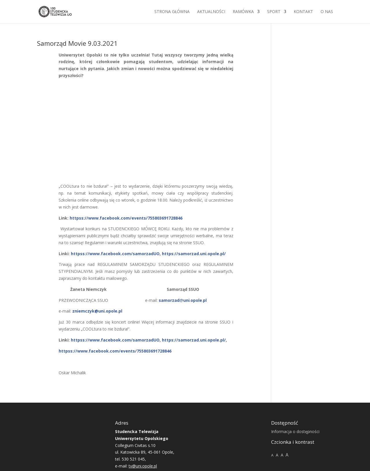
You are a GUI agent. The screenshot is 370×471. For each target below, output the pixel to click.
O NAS (327, 12)
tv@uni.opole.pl (143, 466)
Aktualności (211, 12)
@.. (183, 300)
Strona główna (172, 12)
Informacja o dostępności (295, 431)
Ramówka (243, 12)
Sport (273, 12)
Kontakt (303, 12)
